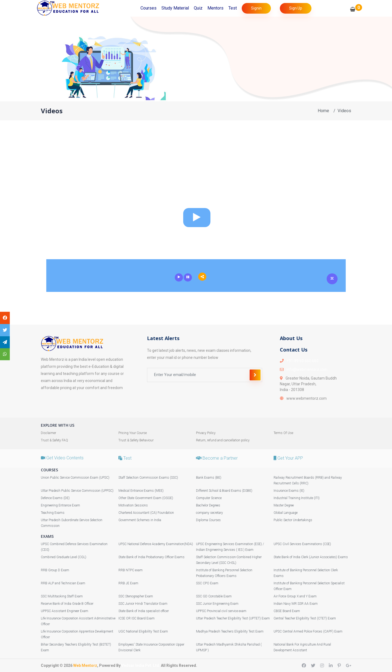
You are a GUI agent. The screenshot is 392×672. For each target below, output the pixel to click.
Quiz (198, 8)
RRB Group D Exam (55, 570)
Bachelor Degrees (208, 505)
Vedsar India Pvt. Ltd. (140, 665)
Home (323, 110)
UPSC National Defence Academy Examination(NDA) (155, 544)
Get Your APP (288, 458)
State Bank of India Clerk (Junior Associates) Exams (311, 557)
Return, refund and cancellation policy (223, 440)
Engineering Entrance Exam (60, 505)
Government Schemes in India (139, 520)
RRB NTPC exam (130, 570)
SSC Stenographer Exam (135, 596)
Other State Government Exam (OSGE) (145, 498)
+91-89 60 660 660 (302, 361)
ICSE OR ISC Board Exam (136, 618)
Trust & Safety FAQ (54, 440)
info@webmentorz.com (306, 369)
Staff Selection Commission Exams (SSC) (148, 477)
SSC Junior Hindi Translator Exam (142, 604)
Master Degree (284, 505)
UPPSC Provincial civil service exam (221, 611)
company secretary (209, 513)
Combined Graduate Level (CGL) (63, 557)
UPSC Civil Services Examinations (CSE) (302, 544)
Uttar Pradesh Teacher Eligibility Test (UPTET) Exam (233, 618)
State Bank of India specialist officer (143, 611)
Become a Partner (217, 458)
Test (232, 8)
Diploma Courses (208, 520)
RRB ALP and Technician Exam (63, 583)
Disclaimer (48, 433)
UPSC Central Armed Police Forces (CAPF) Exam (308, 631)
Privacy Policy (206, 433)
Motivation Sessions (133, 505)
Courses (148, 8)
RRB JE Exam (128, 583)
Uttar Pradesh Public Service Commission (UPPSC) (77, 491)
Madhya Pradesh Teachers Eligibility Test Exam (230, 631)
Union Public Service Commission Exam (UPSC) (75, 477)
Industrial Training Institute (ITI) (297, 498)
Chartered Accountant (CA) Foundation (146, 513)
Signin (256, 8)
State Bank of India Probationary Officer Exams (151, 557)
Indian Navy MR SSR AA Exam (296, 604)
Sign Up (295, 8)
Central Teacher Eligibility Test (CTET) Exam (305, 618)
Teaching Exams (53, 513)
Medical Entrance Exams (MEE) (141, 491)
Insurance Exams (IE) (289, 491)
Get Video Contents (62, 457)
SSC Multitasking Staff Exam (62, 596)
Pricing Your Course (132, 433)
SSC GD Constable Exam (214, 596)
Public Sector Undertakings (293, 520)
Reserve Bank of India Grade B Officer (67, 604)
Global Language (286, 513)
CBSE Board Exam (287, 611)
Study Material (175, 8)
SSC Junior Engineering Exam (217, 604)
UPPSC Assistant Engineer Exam (64, 611)
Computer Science (209, 498)
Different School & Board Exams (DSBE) (224, 491)
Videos (344, 110)
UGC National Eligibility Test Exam (143, 631)
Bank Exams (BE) (208, 477)
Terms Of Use (283, 433)
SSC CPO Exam (207, 583)
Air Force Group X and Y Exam (295, 596)
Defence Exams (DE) (55, 498)
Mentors (215, 8)
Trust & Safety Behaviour (136, 440)
